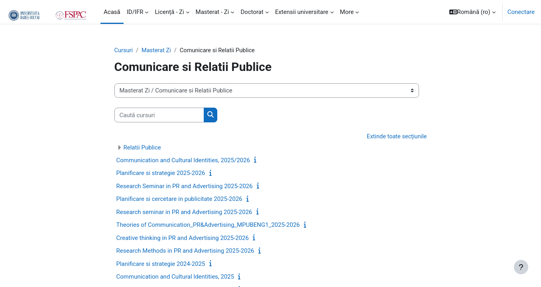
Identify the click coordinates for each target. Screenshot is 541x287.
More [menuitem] (347, 12)
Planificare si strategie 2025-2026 (160, 173)
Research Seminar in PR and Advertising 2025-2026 (184, 186)
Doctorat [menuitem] (251, 12)
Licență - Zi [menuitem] (169, 12)
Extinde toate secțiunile (396, 137)
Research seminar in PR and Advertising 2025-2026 (184, 212)
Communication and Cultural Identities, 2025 (175, 277)
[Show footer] (521, 267)
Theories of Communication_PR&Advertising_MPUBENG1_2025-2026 (208, 225)
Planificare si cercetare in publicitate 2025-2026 (179, 199)
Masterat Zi (157, 50)
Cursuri (124, 50)
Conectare (521, 12)
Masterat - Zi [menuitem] (212, 12)
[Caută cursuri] (159, 115)
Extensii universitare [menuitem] (302, 12)
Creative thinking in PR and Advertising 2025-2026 (182, 238)
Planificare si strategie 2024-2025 (160, 264)
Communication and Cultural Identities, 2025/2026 (183, 160)
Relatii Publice (142, 147)
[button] (472, 12)
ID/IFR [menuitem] (135, 12)
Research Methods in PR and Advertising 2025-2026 (185, 251)
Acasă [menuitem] (112, 12)
